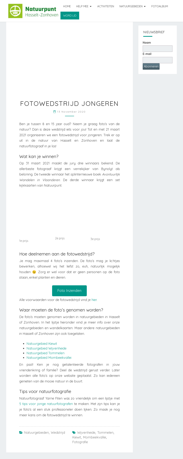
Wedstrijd (58, 432)
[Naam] (158, 48)
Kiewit (76, 437)
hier (94, 300)
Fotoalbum (159, 6)
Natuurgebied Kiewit (42, 344)
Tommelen (105, 432)
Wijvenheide (86, 432)
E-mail (147, 54)
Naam (147, 42)
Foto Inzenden (69, 290)
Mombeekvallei (94, 437)
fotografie (80, 442)
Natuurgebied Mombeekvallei (49, 358)
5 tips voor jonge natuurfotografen (46, 404)
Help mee (82, 6)
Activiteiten (105, 6)
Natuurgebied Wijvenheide (46, 348)
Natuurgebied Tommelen (45, 353)
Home (67, 6)
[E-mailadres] (158, 60)
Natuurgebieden (131, 6)
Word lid (69, 15)
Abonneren (151, 66)
